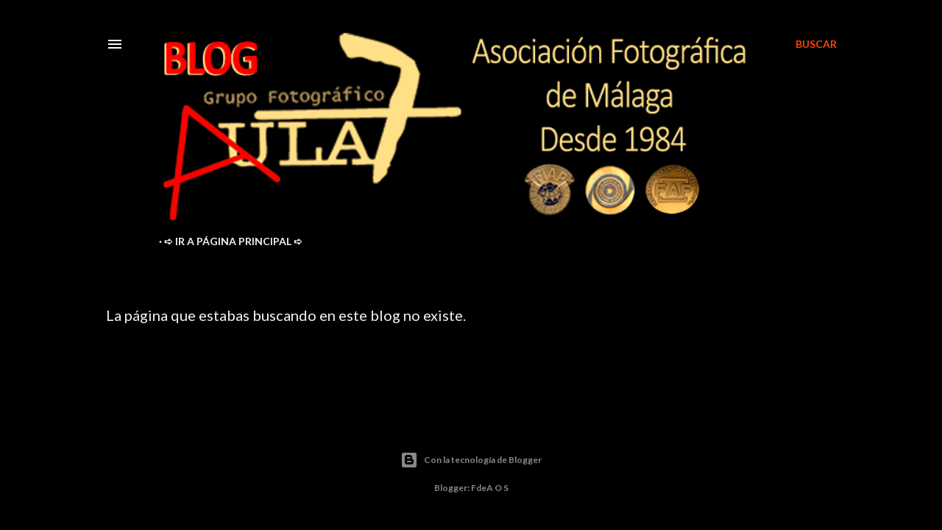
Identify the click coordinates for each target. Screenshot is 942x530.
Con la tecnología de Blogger (471, 460)
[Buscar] (816, 44)
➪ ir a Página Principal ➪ (233, 241)
